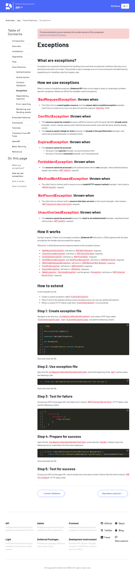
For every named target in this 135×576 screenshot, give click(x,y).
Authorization (22, 77)
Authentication (23, 72)
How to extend (19, 186)
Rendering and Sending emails (23, 110)
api (18, 20)
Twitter (106, 530)
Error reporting (23, 104)
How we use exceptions (17, 174)
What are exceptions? (18, 166)
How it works (18, 181)
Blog (119, 530)
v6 (124, 6)
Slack (120, 523)
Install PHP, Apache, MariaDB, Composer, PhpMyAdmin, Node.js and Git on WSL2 (83, 546)
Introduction (18, 41)
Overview (10, 20)
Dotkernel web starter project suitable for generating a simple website (19, 546)
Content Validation (21, 84)
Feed (105, 537)
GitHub (115, 6)
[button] (22, 46)
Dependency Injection (22, 97)
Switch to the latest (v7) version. (53, 35)
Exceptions (21, 90)
